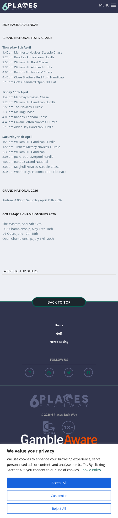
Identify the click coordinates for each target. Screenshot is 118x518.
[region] (59, 481)
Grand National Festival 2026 (27, 38)
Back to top (59, 302)
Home (59, 325)
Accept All (58, 482)
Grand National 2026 (20, 191)
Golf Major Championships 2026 (29, 214)
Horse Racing (59, 342)
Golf (59, 334)
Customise (59, 495)
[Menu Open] (113, 5)
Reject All (59, 508)
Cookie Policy (90, 470)
